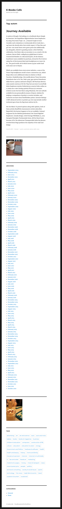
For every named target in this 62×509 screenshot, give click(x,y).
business (36, 439)
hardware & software (31, 449)
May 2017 (11, 268)
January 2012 (12, 377)
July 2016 (11, 284)
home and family (32, 452)
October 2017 (12, 256)
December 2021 (13, 177)
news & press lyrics (13, 466)
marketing (31, 459)
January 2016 (12, 297)
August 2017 (12, 261)
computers (25, 442)
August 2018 (12, 236)
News (9, 495)
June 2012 (11, 368)
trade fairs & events (30, 473)
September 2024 (13, 170)
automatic (26, 129)
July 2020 (11, 186)
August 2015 (12, 309)
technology (10, 473)
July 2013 (10, 345)
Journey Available (18, 31)
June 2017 (11, 266)
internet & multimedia (36, 456)
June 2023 (11, 175)
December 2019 (13, 200)
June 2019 (11, 213)
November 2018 (13, 229)
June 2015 (11, 313)
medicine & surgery (13, 463)
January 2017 (12, 277)
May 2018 (11, 241)
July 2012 (11, 366)
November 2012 (13, 361)
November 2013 (13, 336)
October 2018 (12, 231)
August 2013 (12, 343)
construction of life (37, 442)
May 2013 (11, 350)
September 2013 (13, 341)
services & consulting (14, 469)
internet (24, 456)
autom (21, 129)
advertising (10, 435)
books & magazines (25, 439)
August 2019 (12, 209)
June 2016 (11, 286)
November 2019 (13, 202)
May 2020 (11, 190)
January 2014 (12, 331)
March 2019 (11, 220)
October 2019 (12, 204)
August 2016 (12, 281)
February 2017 (12, 275)
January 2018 (12, 250)
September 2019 (13, 206)
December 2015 (13, 300)
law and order (14, 459)
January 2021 (12, 184)
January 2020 (12, 197)
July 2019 (11, 211)
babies (9, 439)
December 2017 (13, 252)
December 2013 (13, 334)
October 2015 (12, 304)
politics (29, 466)
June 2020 (11, 188)
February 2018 (12, 247)
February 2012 (12, 375)
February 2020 (12, 195)
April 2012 (11, 372)
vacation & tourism (13, 476)
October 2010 (12, 388)
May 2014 (11, 322)
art (17, 435)
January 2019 (12, 225)
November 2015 (13, 302)
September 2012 (13, 363)
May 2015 (11, 316)
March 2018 (11, 245)
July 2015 (11, 311)
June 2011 (11, 386)
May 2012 (11, 370)
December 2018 (13, 227)
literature (23, 459)
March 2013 (11, 354)
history (23, 452)
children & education (13, 442)
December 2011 (12, 379)
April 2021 (11, 179)
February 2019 (12, 222)
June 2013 (11, 347)
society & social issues (29, 469)
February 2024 (12, 172)
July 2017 (10, 263)
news (37, 129)
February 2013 (12, 357)
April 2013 (11, 352)
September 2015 (13, 306)
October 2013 (12, 338)
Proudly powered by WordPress (23, 504)
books (15, 439)
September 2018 (13, 234)
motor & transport (33, 463)
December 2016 (13, 279)
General (16, 129)
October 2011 (12, 384)
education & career (28, 446)
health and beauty (13, 452)
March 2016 (11, 293)
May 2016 (11, 288)
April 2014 (11, 325)
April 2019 (11, 218)
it (7, 459)
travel (40, 473)
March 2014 (11, 327)
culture (9, 446)
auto (32, 435)
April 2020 (11, 193)
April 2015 (11, 318)
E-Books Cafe (14, 10)
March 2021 (11, 181)
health (42, 449)
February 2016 (12, 295)
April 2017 (11, 270)
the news (19, 473)
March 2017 (11, 272)
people (23, 466)
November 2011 (13, 382)
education (16, 446)
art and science (24, 435)
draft (35, 129)
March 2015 (11, 320)
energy (38, 446)
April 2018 (11, 243)
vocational (24, 476)
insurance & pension (13, 456)
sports (40, 469)
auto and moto (41, 435)
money (23, 463)
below (31, 129)
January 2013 (12, 359)
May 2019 (11, 215)
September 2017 (13, 259)
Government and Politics (15, 449)
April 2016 (11, 291)
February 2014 (12, 329)
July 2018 (11, 238)
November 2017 (13, 254)
